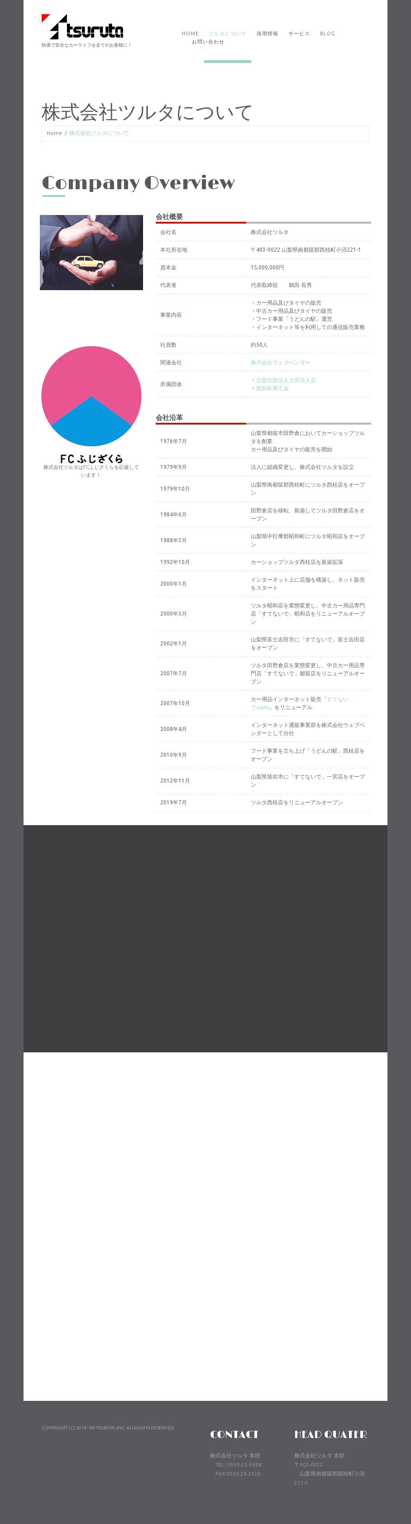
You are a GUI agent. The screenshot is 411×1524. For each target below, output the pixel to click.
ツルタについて (228, 33)
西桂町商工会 (281, 388)
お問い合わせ (208, 41)
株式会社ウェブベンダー (290, 362)
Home (190, 33)
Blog (327, 33)
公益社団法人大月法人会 (295, 380)
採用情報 (267, 33)
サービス (299, 33)
